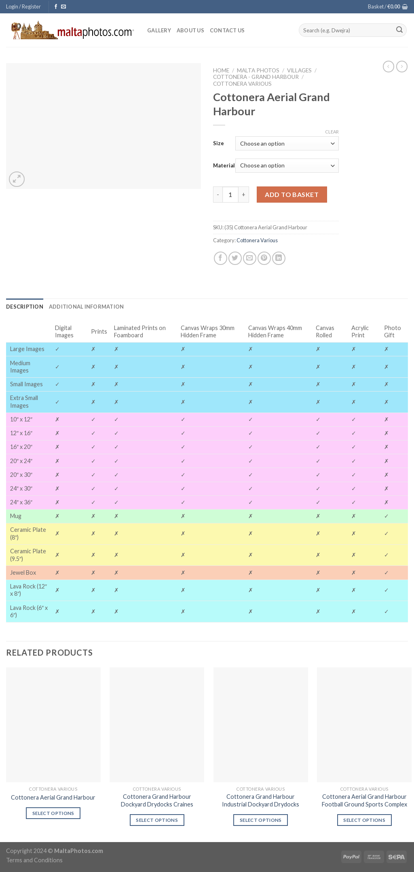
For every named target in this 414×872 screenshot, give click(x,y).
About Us (190, 30)
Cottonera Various (242, 83)
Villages (299, 70)
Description (24, 306)
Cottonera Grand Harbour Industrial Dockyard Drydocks (260, 800)
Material (224, 165)
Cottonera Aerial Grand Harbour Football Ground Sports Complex (364, 800)
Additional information (86, 306)
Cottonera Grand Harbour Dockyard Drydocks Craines (157, 800)
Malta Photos (258, 70)
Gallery (159, 30)
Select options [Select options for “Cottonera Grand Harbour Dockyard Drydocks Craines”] (157, 820)
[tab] (24, 306)
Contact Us (227, 30)
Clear (332, 131)
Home (221, 70)
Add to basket (292, 194)
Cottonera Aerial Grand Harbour (53, 797)
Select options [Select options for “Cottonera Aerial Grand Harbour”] (53, 813)
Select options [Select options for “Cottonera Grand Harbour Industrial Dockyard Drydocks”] (261, 820)
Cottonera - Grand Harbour (256, 77)
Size (218, 143)
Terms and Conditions (34, 860)
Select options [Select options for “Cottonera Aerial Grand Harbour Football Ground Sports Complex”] (364, 820)
